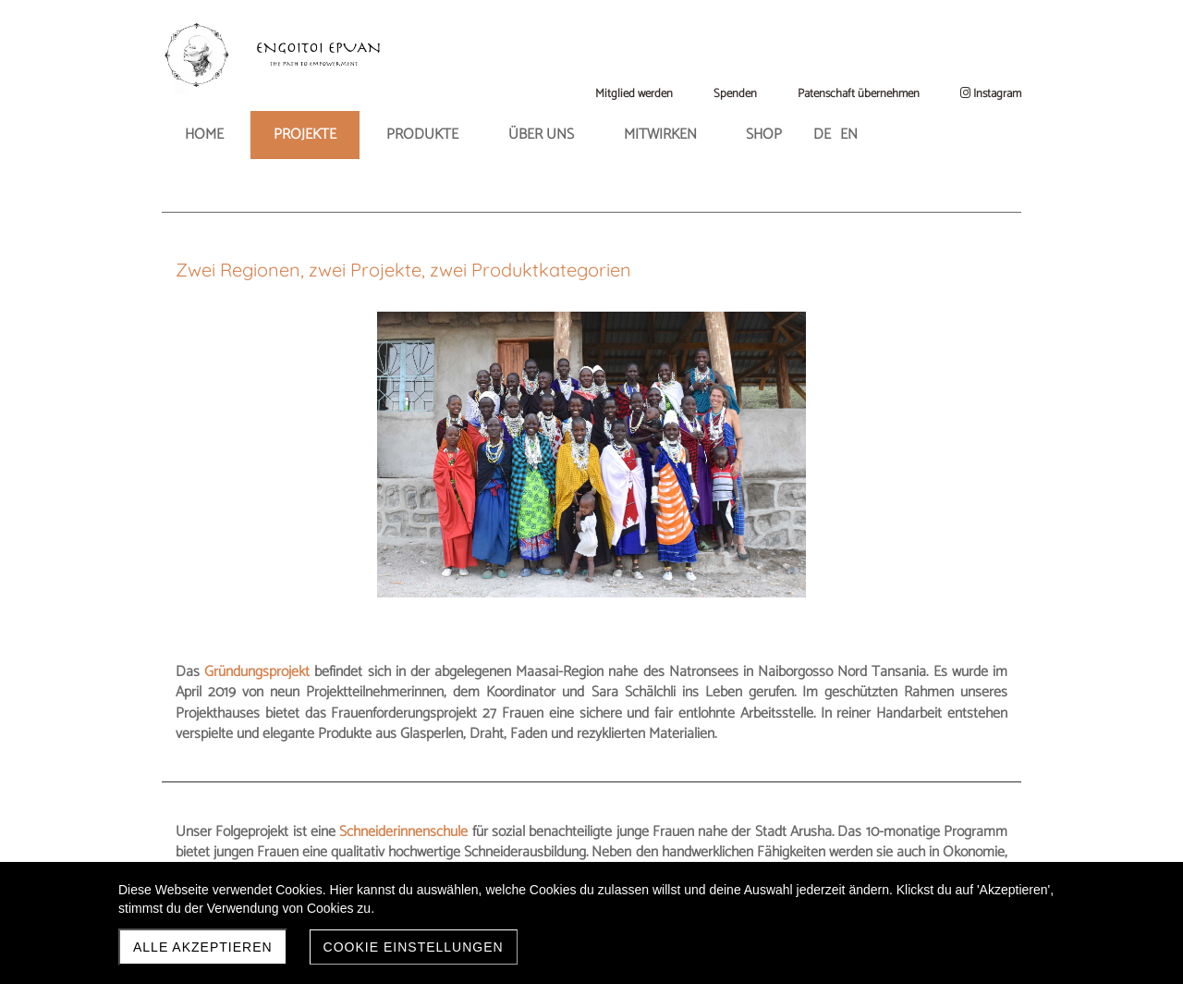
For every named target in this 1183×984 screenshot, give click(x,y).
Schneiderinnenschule (433, 660)
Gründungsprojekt (673, 378)
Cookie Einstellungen (413, 947)
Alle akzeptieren (203, 947)
